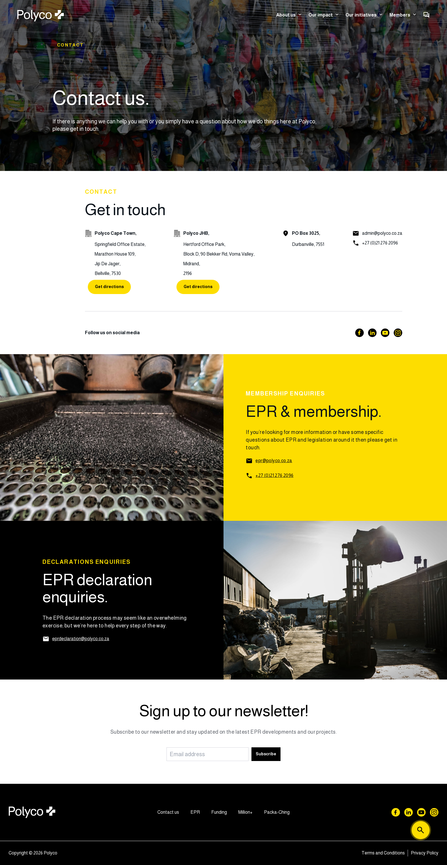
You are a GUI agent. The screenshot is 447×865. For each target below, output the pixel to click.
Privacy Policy (424, 852)
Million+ (245, 812)
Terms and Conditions (383, 852)
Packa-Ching (277, 812)
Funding (219, 812)
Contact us (168, 812)
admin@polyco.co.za (382, 233)
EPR (195, 812)
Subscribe (266, 754)
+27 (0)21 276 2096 (380, 242)
